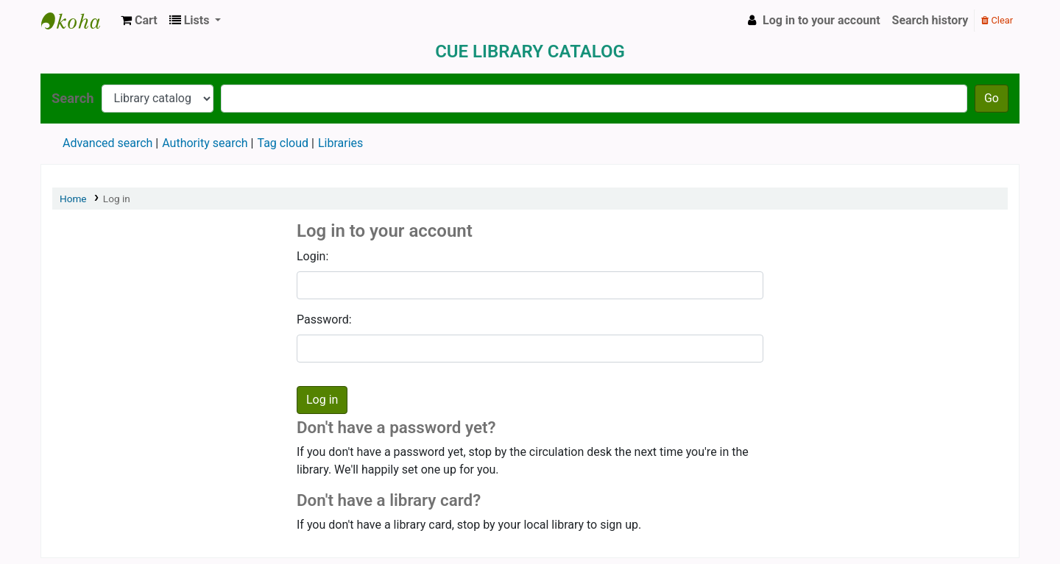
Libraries (340, 143)
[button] (139, 20)
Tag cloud (282, 143)
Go (991, 98)
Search (73, 98)
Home (73, 198)
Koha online (78, 20)
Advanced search (107, 143)
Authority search (204, 143)
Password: (324, 319)
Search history (930, 20)
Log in (116, 198)
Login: (312, 256)
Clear (997, 20)
